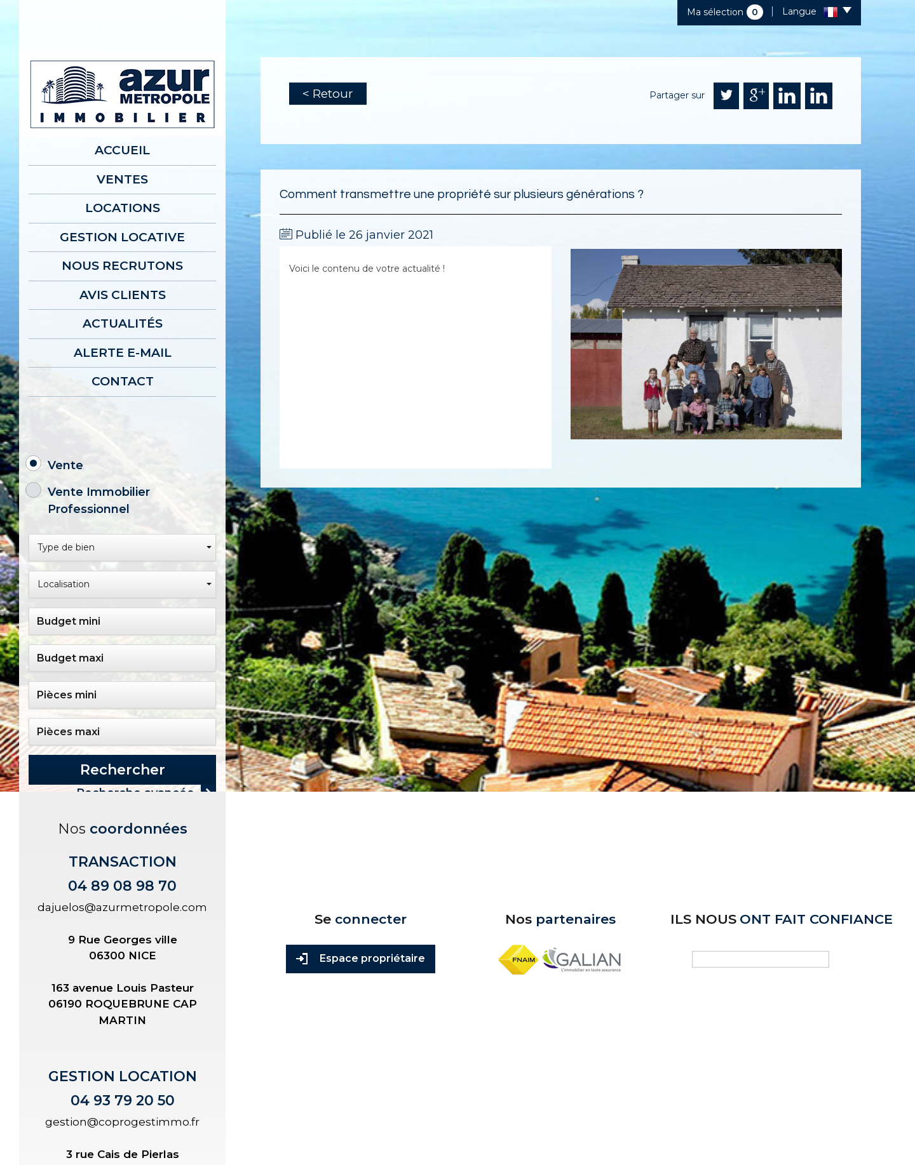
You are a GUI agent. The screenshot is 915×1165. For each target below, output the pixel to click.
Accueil (122, 150)
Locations (122, 208)
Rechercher (122, 769)
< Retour (327, 93)
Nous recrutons (122, 265)
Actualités (123, 323)
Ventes (122, 179)
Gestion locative (122, 237)
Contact (123, 381)
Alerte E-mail (123, 352)
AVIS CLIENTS (122, 295)
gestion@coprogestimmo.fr (122, 1120)
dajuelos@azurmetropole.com (122, 906)
